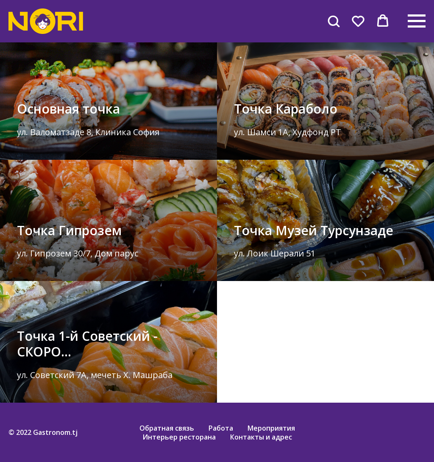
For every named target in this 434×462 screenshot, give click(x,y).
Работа (221, 428)
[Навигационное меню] (417, 21)
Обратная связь (166, 428)
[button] (333, 20)
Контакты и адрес (261, 437)
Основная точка (68, 108)
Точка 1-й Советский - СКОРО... (87, 343)
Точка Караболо (285, 108)
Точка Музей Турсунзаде (313, 230)
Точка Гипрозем (69, 230)
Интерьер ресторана (179, 437)
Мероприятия (271, 428)
